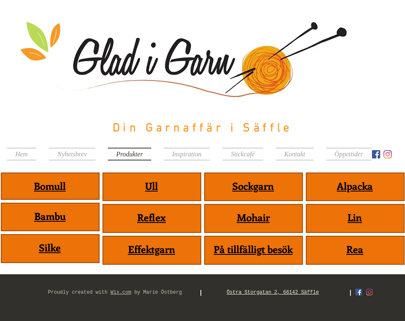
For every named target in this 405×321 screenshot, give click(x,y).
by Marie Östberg (156, 292)
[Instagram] (388, 154)
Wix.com (120, 292)
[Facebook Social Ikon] (376, 154)
